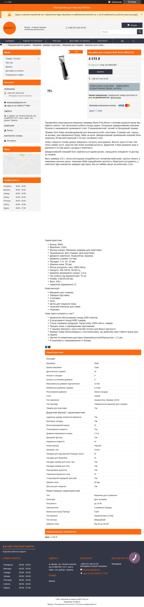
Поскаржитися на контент (64, 604)
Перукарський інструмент (19, 45)
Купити (100, 72)
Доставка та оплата (79, 41)
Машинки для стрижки (73, 45)
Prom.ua (85, 599)
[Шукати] (140, 31)
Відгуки (9, 67)
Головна (10, 41)
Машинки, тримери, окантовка (46, 45)
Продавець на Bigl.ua (72, 602)
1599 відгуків (117, 2)
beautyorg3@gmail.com (16, 102)
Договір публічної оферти (15, 552)
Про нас (57, 41)
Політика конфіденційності (86, 604)
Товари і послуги (13, 58)
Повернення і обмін (14, 75)
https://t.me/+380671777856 (18, 106)
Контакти (102, 41)
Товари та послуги (32, 41)
